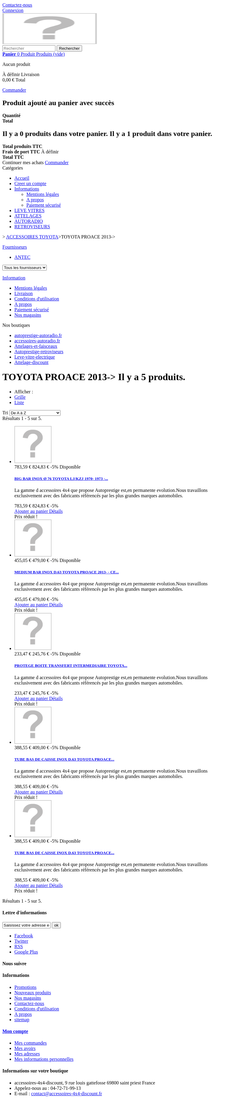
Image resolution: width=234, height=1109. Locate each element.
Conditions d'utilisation (36, 298)
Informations (26, 188)
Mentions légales (42, 194)
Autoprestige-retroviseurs (39, 351)
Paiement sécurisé (43, 205)
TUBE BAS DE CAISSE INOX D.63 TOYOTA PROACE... (64, 759)
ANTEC (22, 257)
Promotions (25, 987)
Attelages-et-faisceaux (35, 346)
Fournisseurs (14, 247)
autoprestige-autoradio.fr (38, 335)
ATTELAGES (28, 215)
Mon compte (15, 1031)
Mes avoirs (25, 1048)
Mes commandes (30, 1042)
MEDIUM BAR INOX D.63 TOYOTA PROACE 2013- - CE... (66, 572)
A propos (35, 199)
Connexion (12, 10)
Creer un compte (30, 183)
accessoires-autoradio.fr (37, 340)
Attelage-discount (31, 362)
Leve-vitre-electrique (34, 356)
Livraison (23, 293)
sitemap (21, 1019)
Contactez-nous (17, 4)
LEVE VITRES (29, 210)
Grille (19, 397)
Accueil (21, 178)
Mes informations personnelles (43, 1059)
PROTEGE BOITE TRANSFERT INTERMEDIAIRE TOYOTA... (70, 665)
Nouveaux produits (32, 992)
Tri (5, 412)
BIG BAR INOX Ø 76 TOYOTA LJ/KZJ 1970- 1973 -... (61, 478)
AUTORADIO (28, 221)
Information (13, 277)
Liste (19, 402)
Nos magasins (27, 315)
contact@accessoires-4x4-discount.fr (66, 1093)
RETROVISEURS (32, 226)
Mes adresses (27, 1053)
